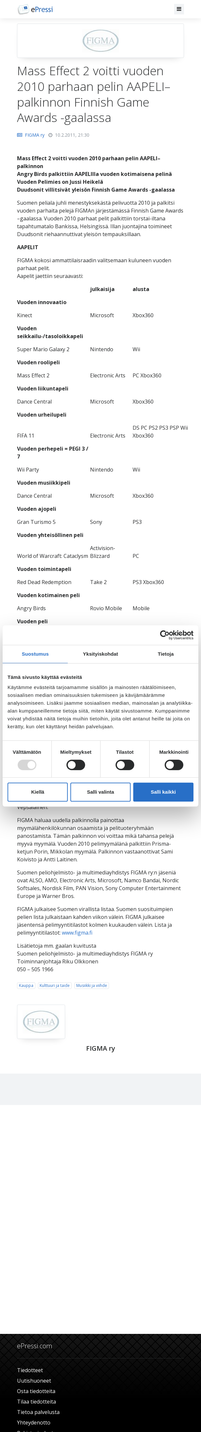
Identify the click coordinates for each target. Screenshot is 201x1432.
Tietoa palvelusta (38, 1412)
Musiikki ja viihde (91, 985)
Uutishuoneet (34, 1380)
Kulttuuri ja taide (55, 985)
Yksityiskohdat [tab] (100, 654)
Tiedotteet (30, 1370)
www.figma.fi (77, 932)
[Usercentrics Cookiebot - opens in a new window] (164, 635)
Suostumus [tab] (35, 654)
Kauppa (26, 985)
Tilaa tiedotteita (36, 1401)
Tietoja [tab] (166, 654)
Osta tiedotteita (36, 1391)
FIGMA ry (31, 135)
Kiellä (37, 792)
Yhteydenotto (33, 1422)
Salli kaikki (163, 792)
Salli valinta (100, 792)
